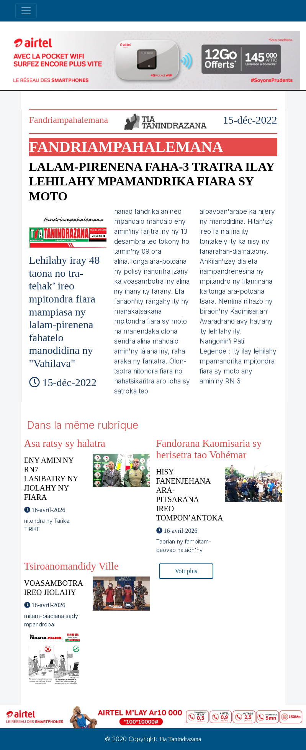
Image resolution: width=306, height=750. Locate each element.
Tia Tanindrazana (180, 739)
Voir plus (186, 571)
